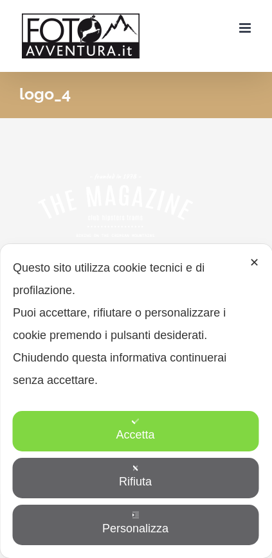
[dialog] (136, 401)
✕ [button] (254, 262)
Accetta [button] (135, 429)
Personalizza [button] (135, 523)
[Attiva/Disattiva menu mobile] (246, 28)
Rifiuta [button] (135, 476)
